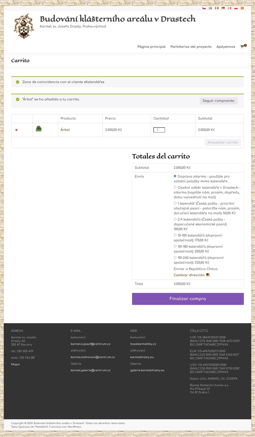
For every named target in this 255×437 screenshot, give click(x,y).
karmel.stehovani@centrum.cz (93, 357)
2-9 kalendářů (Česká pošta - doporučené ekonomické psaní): (200, 224)
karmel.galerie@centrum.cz (91, 370)
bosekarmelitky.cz (143, 344)
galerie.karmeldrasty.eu (147, 370)
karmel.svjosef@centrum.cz (90, 344)
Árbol (65, 130)
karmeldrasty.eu (142, 357)
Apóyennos (226, 47)
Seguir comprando (218, 101)
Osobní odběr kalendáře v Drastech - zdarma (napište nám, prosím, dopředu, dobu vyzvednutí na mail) (207, 192)
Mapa (15, 364)
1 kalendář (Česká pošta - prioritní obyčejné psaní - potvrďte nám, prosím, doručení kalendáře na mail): (207, 208)
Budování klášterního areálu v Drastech (119, 19)
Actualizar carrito (223, 142)
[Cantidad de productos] (159, 130)
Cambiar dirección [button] (189, 275)
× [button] (16, 130)
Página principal (151, 47)
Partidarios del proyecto (191, 47)
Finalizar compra (188, 299)
